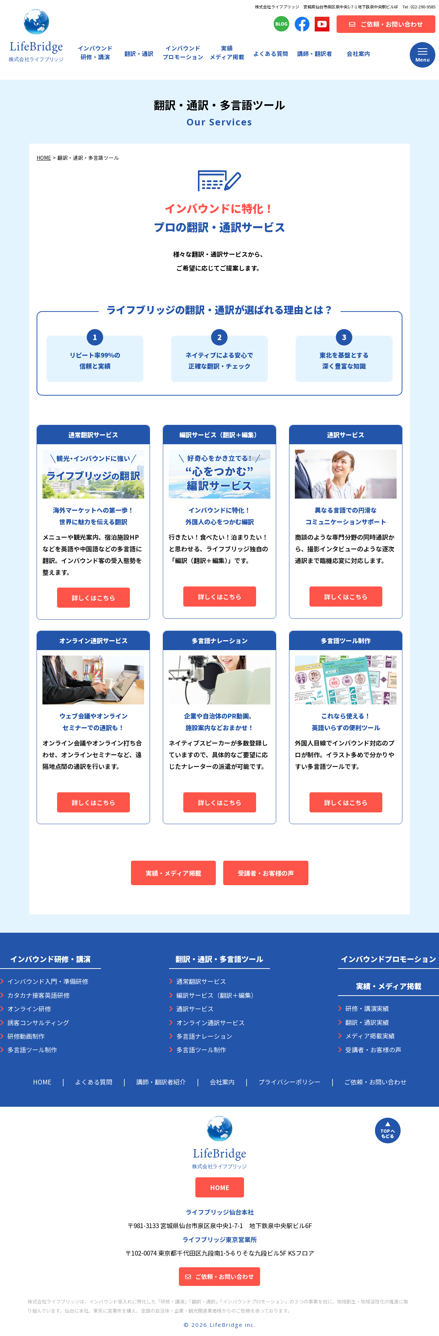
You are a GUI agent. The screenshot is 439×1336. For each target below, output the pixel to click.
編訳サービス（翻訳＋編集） (216, 995)
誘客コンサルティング (38, 1022)
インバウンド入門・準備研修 (47, 981)
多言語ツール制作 (32, 1049)
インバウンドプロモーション (388, 959)
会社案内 (358, 53)
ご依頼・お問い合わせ (375, 1081)
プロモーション (182, 52)
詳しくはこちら (93, 597)
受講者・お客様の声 (266, 873)
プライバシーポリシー (289, 1081)
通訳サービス (195, 1008)
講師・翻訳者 (314, 53)
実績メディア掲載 (227, 52)
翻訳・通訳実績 (367, 1022)
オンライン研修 (29, 1008)
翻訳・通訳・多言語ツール (219, 959)
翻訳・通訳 (139, 53)
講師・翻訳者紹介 (161, 1081)
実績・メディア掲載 (173, 873)
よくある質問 (270, 53)
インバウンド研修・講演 (95, 52)
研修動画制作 (26, 1036)
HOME (44, 157)
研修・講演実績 (367, 1008)
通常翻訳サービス (201, 981)
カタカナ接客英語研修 (38, 995)
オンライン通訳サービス (210, 1022)
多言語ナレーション (204, 1036)
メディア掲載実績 (370, 1035)
